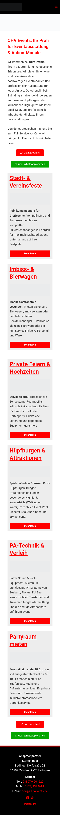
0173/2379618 (34, 786)
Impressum (30, 803)
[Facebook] (27, 797)
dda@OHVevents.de (35, 791)
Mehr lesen (30, 253)
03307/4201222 (33, 781)
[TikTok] (32, 797)
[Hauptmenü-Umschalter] (56, 7)
